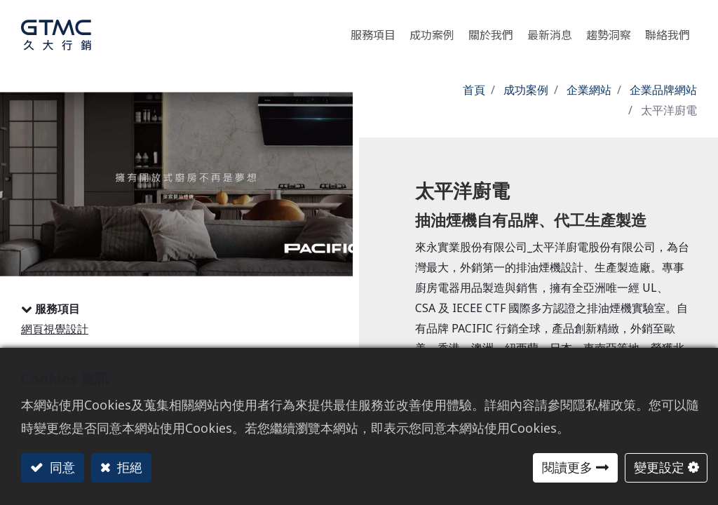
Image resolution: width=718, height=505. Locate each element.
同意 (60, 467)
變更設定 (659, 467)
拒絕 (128, 467)
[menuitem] (608, 31)
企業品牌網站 (663, 89)
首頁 (474, 89)
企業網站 (589, 89)
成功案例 (525, 89)
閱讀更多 (567, 467)
